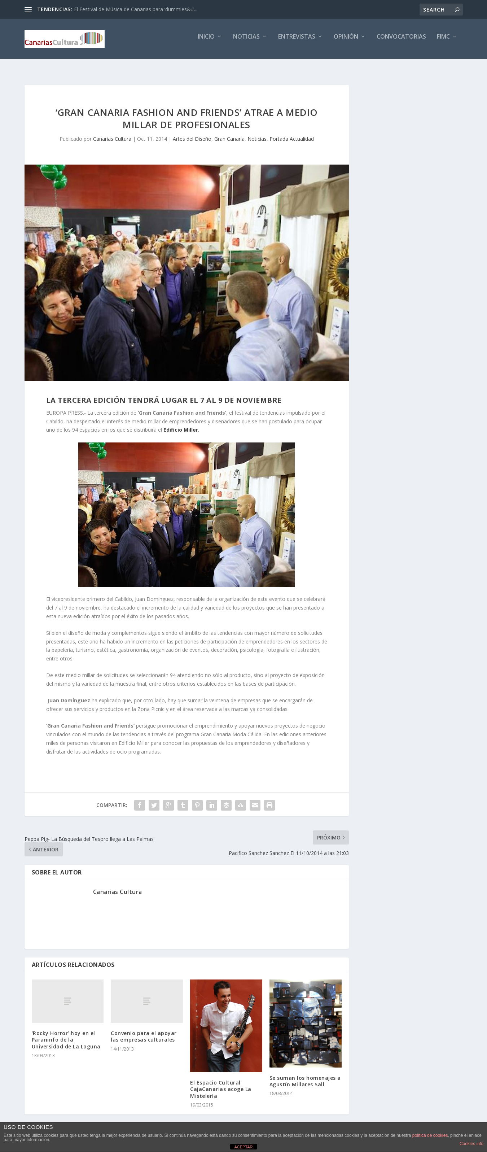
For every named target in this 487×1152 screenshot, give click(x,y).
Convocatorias (401, 42)
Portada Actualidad (291, 132)
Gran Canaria (229, 132)
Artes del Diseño (192, 132)
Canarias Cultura (112, 132)
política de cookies (430, 1135)
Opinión (346, 42)
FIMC (443, 42)
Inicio (206, 42)
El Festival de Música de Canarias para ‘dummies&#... (135, 9)
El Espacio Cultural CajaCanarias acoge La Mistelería (220, 1082)
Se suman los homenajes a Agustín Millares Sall (305, 1074)
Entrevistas (296, 42)
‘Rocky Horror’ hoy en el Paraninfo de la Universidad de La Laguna (66, 1033)
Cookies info (471, 1143)
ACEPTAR (243, 1147)
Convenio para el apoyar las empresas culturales (144, 1030)
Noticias (246, 42)
